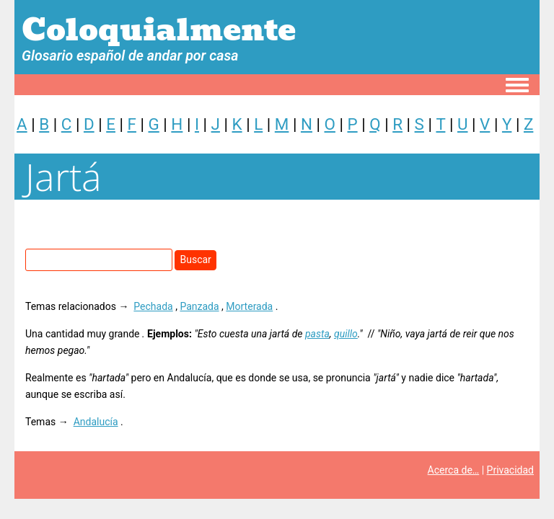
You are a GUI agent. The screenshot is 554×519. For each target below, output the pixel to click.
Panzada (199, 306)
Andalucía (96, 421)
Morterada (249, 306)
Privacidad (510, 470)
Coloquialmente (159, 29)
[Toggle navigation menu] (517, 85)
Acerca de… (454, 470)
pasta (317, 334)
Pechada (152, 306)
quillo (346, 334)
